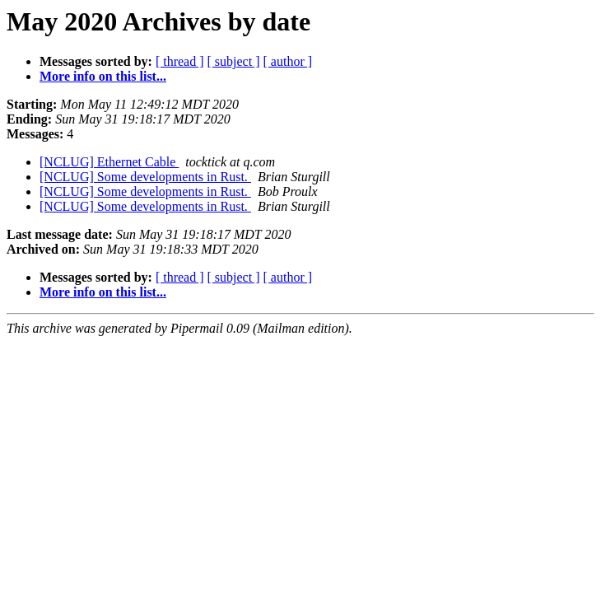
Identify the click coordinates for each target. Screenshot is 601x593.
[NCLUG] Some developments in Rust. (145, 177)
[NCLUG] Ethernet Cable (109, 162)
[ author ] (288, 61)
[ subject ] (233, 61)
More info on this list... (103, 76)
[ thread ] (180, 61)
